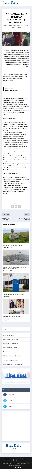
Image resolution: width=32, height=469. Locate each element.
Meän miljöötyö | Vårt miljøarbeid (13, 364)
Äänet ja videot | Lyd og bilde (12, 356)
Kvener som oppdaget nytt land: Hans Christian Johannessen (15, 267)
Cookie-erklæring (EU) (8, 463)
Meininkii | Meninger (9, 352)
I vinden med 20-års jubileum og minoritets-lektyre (13, 317)
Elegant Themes (16, 459)
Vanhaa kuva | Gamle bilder (11, 360)
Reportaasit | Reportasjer (11, 339)
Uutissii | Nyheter (8, 335)
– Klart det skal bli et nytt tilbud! (13, 294)
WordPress (16, 461)
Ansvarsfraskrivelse (18, 465)
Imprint (10, 465)
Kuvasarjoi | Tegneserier (10, 343)
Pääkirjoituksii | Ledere (10, 347)
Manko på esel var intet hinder (13, 245)
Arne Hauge (12, 25)
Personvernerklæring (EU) (22, 463)
